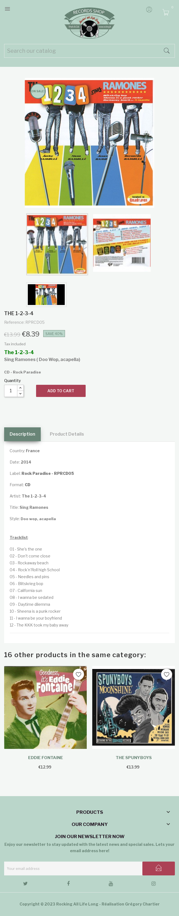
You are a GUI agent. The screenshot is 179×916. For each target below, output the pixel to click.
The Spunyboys (134, 757)
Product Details (67, 434)
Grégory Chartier (142, 904)
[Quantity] (10, 391)
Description (22, 434)
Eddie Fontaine (45, 757)
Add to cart (60, 390)
